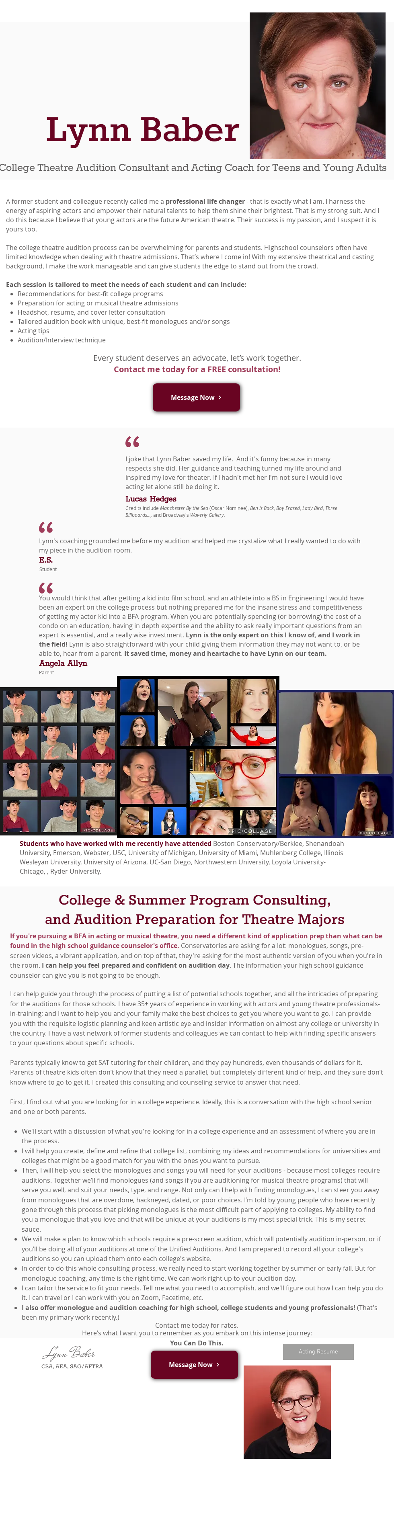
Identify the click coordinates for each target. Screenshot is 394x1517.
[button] (196, 397)
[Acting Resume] (318, 1352)
